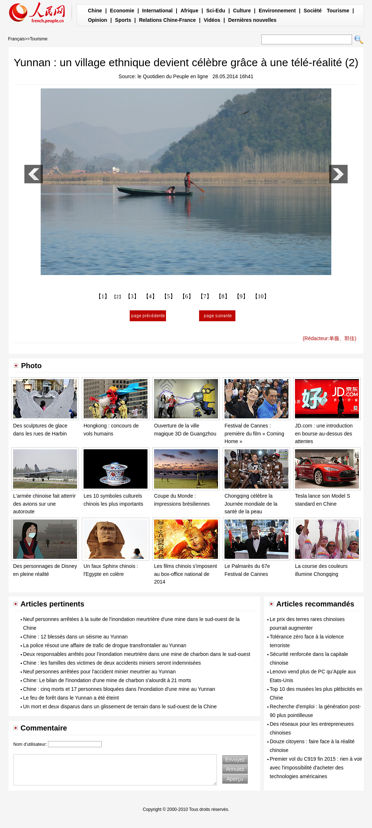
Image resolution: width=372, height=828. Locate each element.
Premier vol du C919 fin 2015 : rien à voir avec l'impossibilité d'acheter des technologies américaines (316, 767)
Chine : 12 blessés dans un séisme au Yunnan (75, 637)
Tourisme (338, 10)
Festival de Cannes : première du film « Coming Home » (254, 433)
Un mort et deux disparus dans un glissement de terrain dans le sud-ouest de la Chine (120, 706)
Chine (95, 10)
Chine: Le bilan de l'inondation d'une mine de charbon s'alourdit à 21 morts (107, 680)
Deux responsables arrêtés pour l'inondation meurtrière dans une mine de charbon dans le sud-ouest (136, 654)
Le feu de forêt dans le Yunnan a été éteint (71, 698)
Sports (123, 20)
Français (16, 38)
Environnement (277, 10)
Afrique (189, 10)
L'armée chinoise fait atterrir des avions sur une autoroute (44, 503)
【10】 (261, 296)
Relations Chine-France (167, 20)
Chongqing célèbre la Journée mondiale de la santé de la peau (251, 503)
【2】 (117, 296)
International (157, 10)
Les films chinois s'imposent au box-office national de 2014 (185, 574)
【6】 (186, 296)
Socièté (313, 10)
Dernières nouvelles (252, 20)
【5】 (168, 296)
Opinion (97, 20)
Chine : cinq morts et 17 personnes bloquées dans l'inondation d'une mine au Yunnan (119, 689)
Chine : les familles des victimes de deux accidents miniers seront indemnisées (112, 663)
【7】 (205, 296)
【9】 (241, 296)
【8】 (223, 296)
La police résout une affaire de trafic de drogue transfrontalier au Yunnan (104, 645)
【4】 (150, 296)
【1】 (103, 296)
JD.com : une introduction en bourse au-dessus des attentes (324, 433)
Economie (122, 10)
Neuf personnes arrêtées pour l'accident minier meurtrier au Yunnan (99, 671)
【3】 (132, 296)
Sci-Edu (215, 10)
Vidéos (212, 20)
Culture (242, 10)
